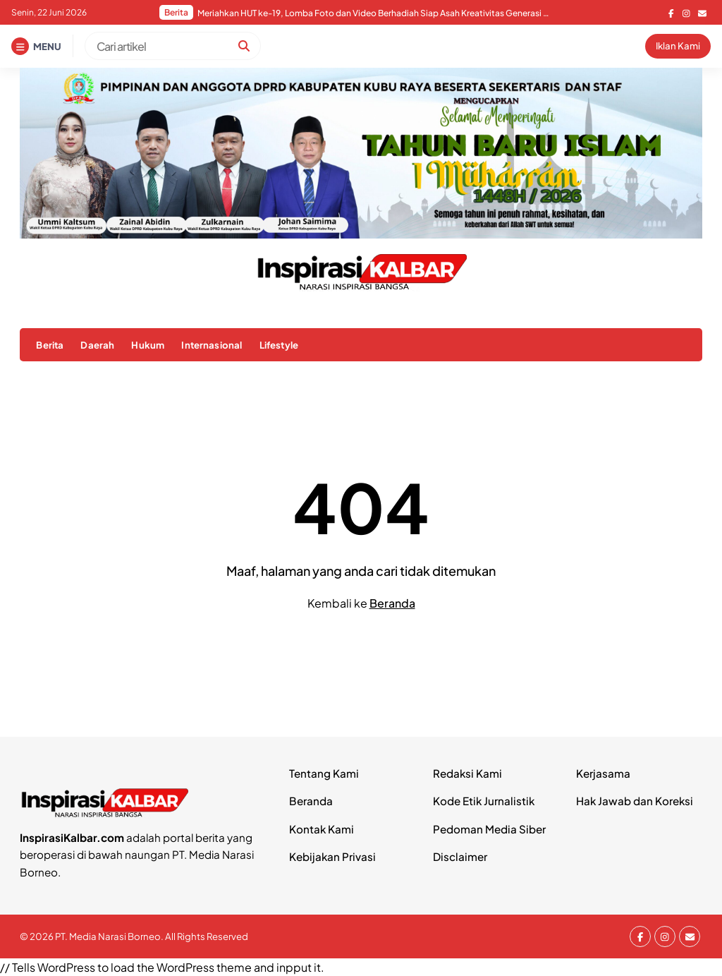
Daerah (97, 345)
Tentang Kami (324, 773)
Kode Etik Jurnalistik (483, 800)
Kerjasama (603, 773)
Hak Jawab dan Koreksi (634, 800)
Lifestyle (278, 345)
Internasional (211, 345)
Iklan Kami (678, 46)
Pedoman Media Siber (489, 829)
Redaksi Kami (467, 773)
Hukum (147, 345)
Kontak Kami (321, 829)
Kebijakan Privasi (332, 856)
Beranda (392, 603)
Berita (49, 345)
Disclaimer (460, 856)
